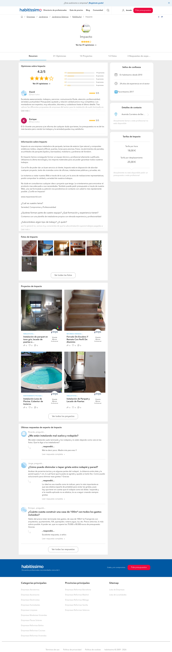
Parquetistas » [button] (28, 334)
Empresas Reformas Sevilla (76, 605)
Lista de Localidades (117, 595)
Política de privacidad (72, 650)
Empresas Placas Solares (31, 620)
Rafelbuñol (77, 17)
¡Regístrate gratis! (96, 3)
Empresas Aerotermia (30, 590)
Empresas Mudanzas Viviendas (34, 615)
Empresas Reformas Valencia (77, 610)
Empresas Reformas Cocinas (33, 631)
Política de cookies (93, 650)
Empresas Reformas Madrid (77, 595)
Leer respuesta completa (52, 454)
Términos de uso (52, 650)
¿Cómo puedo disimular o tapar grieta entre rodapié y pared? (63, 467)
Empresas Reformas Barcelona (78, 590)
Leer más (25, 111)
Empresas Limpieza (29, 610)
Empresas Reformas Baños (32, 626)
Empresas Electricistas (30, 600)
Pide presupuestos (143, 10)
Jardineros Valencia (60, 17)
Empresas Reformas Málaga (77, 600)
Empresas (31, 17)
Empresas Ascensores (30, 595)
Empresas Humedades (30, 605)
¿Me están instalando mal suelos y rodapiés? (53, 436)
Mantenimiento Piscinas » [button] (33, 396)
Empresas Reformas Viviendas (33, 636)
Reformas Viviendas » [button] (74, 334)
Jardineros (43, 17)
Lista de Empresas (116, 590)
